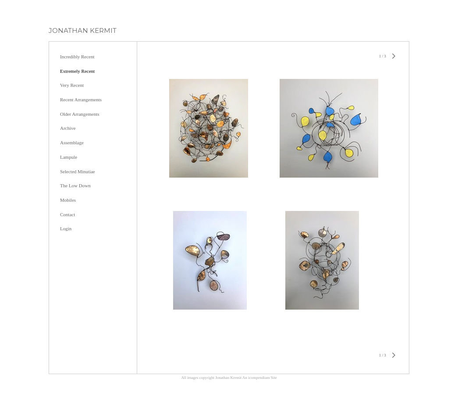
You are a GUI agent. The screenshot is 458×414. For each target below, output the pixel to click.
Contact (67, 214)
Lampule (68, 157)
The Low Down (75, 185)
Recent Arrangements (81, 99)
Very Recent (72, 85)
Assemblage (72, 142)
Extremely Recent (77, 71)
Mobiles (68, 200)
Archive (67, 128)
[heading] (83, 30)
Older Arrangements (79, 114)
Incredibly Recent (77, 56)
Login (65, 228)
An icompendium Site (259, 377)
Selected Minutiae (77, 171)
